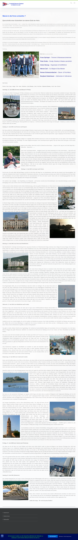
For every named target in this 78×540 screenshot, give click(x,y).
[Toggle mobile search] (71, 3)
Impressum (6, 512)
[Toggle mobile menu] (74, 3)
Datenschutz (7, 516)
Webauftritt (6, 519)
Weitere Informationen (65, 536)
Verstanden (53, 536)
